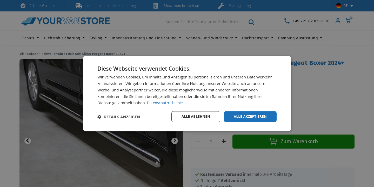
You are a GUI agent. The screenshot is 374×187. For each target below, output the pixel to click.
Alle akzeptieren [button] (249, 116)
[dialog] (187, 94)
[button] (118, 116)
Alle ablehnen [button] (192, 116)
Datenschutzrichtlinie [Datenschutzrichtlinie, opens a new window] (166, 102)
